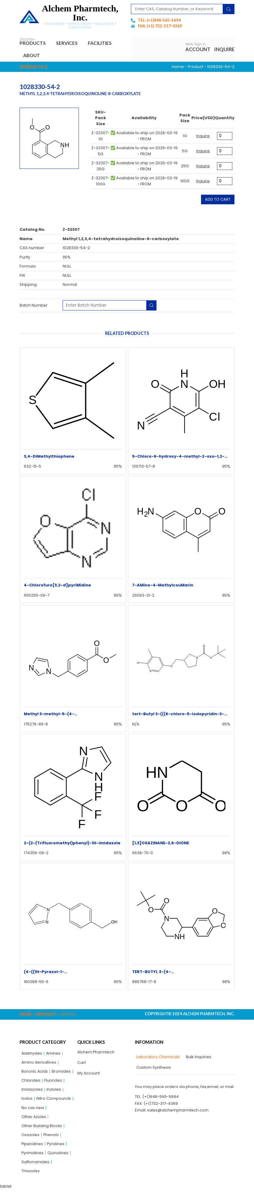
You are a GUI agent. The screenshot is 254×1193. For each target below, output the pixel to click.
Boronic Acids (34, 1073)
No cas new (32, 1110)
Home (178, 67)
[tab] (157, 1058)
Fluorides (53, 1082)
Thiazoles (30, 1174)
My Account (88, 1074)
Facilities (103, 43)
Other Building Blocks (41, 1128)
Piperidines (32, 1147)
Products (34, 43)
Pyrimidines (32, 1156)
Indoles (54, 1091)
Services (69, 43)
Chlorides (30, 1082)
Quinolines (58, 1156)
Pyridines (56, 1147)
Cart (81, 1064)
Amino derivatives (39, 1063)
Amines (53, 1054)
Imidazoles (32, 1091)
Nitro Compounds (53, 1100)
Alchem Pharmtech (96, 1053)
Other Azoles (34, 1119)
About (32, 56)
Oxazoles (30, 1137)
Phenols (51, 1137)
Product (195, 67)
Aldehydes (31, 1054)
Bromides (61, 1073)
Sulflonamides (35, 1165)
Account (197, 49)
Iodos (27, 1100)
